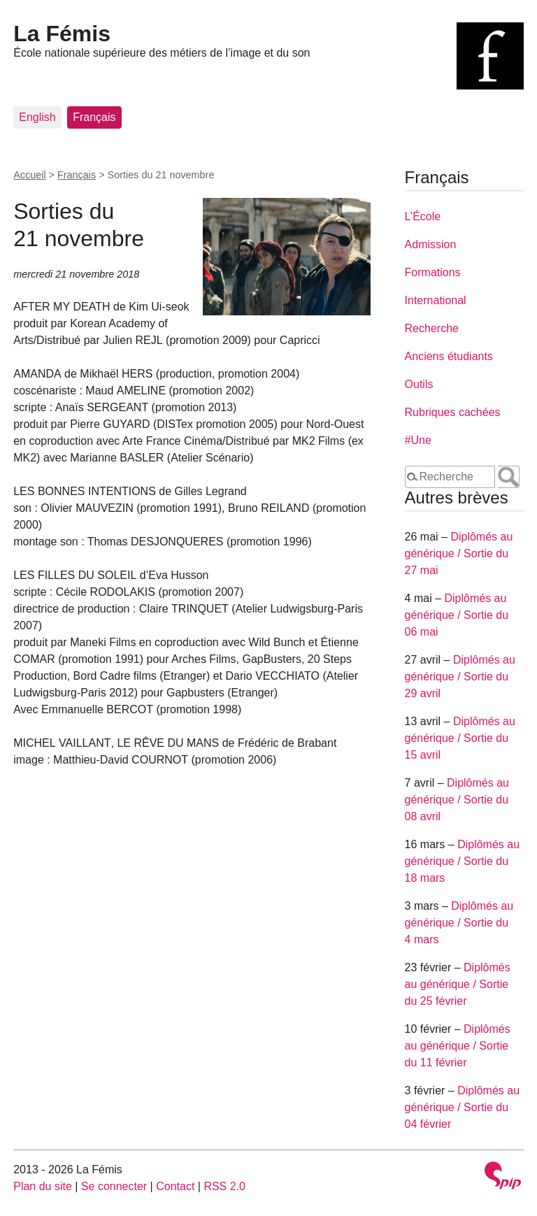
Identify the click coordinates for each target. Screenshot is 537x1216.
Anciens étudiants (449, 356)
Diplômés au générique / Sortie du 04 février (462, 1107)
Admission (431, 244)
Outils (419, 384)
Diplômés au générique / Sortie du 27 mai (459, 553)
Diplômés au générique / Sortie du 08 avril (457, 799)
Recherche (432, 328)
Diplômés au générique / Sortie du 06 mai (457, 615)
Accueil (29, 174)
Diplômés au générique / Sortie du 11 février (457, 1045)
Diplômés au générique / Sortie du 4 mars (459, 922)
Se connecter (114, 1186)
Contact (175, 1186)
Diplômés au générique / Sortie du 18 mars (462, 861)
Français (94, 117)
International (435, 300)
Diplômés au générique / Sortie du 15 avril (460, 738)
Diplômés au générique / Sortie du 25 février (457, 984)
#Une (418, 440)
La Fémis (61, 33)
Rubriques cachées (453, 412)
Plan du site (42, 1186)
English (37, 117)
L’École (423, 216)
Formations (433, 272)
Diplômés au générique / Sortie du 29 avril (460, 676)
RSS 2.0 (224, 1186)
